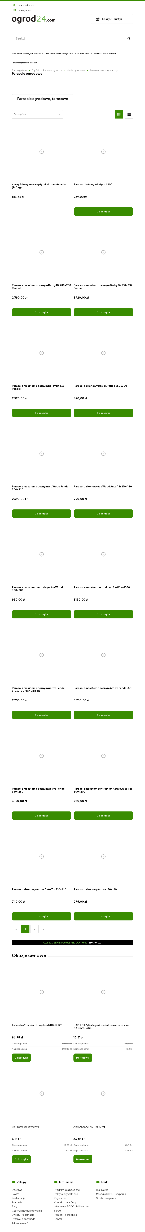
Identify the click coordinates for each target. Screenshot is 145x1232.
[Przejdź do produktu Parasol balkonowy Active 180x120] (103, 856)
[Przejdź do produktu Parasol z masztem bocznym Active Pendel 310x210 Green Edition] (41, 655)
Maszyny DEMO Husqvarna (111, 1193)
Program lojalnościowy (67, 1189)
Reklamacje (18, 1198)
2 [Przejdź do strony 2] (34, 928)
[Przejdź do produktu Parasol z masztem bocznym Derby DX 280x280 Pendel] (41, 252)
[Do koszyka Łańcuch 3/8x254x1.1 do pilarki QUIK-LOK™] (21, 1058)
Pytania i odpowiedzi (24, 1218)
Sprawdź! (95, 942)
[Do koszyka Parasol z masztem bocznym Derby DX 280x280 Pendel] (41, 312)
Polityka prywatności (66, 1193)
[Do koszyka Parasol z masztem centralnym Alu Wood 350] (103, 614)
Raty (14, 1206)
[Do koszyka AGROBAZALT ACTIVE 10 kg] (82, 1159)
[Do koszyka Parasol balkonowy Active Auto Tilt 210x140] (41, 916)
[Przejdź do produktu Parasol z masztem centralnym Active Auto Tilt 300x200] (103, 755)
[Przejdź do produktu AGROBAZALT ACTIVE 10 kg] (103, 1097)
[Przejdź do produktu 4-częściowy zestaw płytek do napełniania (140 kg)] (41, 151)
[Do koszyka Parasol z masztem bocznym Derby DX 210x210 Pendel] (103, 312)
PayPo (15, 1193)
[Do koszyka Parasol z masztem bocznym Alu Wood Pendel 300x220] (41, 513)
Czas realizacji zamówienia (27, 1210)
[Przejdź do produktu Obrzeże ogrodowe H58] (42, 1097)
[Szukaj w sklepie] (69, 38)
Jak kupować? (20, 1223)
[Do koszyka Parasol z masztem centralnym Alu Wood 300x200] (41, 614)
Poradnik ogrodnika (65, 1214)
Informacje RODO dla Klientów (71, 1206)
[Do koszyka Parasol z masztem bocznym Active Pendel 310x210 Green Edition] (41, 715)
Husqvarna (102, 1189)
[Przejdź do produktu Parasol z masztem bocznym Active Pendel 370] (103, 655)
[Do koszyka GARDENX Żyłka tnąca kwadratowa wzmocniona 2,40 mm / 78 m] (82, 1058)
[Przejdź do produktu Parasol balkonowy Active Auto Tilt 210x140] (41, 856)
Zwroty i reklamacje (23, 1214)
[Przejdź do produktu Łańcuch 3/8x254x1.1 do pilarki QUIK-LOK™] (42, 995)
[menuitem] (17, 53)
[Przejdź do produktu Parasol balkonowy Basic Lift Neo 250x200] (103, 353)
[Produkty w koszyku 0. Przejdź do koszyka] (111, 19)
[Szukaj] (129, 39)
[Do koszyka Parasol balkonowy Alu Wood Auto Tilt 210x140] (103, 513)
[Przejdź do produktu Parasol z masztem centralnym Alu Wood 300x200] (41, 554)
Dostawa (17, 1189)
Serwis (57, 1210)
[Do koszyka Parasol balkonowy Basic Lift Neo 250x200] (103, 413)
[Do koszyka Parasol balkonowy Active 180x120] (103, 916)
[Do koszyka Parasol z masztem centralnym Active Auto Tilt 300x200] (103, 815)
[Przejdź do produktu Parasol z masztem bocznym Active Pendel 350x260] (41, 755)
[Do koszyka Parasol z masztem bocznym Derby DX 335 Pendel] (41, 413)
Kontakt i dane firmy (65, 1202)
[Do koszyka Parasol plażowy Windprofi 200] (103, 211)
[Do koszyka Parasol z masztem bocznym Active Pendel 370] (103, 715)
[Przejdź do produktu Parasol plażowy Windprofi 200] (103, 151)
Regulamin (60, 1198)
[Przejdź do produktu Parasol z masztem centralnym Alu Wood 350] (103, 554)
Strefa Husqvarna (106, 1198)
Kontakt (59, 1218)
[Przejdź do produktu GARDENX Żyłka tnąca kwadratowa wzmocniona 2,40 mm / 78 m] (103, 995)
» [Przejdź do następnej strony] (43, 928)
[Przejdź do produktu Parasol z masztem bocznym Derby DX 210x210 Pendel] (103, 252)
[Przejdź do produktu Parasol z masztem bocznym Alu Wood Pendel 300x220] (41, 453)
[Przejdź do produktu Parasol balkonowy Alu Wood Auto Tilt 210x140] (103, 453)
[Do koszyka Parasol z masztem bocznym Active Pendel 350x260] (41, 815)
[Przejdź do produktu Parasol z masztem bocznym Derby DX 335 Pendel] (41, 353)
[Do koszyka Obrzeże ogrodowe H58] (21, 1159)
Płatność (17, 1202)
